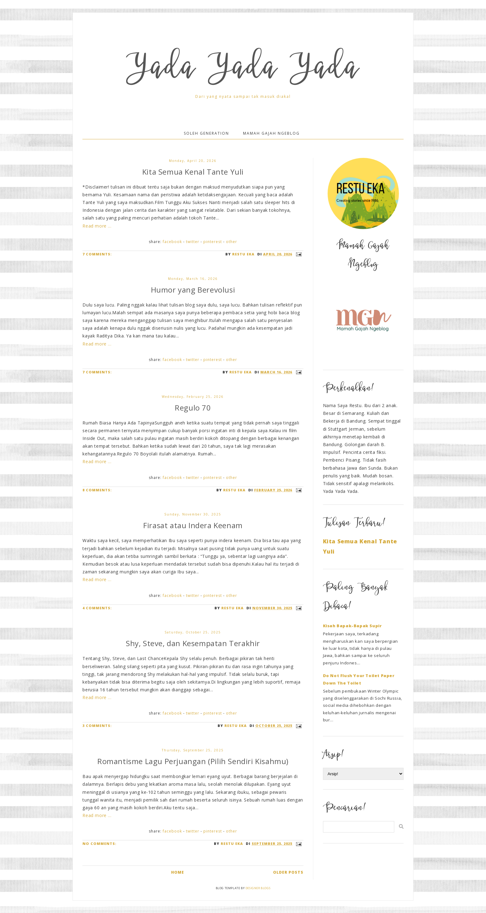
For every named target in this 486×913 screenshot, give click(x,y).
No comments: (99, 843)
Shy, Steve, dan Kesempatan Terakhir (193, 643)
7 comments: (97, 254)
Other (231, 241)
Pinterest (212, 241)
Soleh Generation (206, 133)
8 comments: (97, 490)
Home (177, 872)
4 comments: (97, 608)
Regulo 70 (193, 407)
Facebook (172, 241)
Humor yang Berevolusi (193, 290)
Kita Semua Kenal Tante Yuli (193, 172)
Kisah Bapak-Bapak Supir (352, 625)
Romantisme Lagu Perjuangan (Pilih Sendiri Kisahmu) (193, 761)
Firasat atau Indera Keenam (193, 525)
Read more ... (96, 226)
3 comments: (97, 725)
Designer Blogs (257, 888)
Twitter (192, 241)
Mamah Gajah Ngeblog (271, 133)
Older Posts (288, 872)
